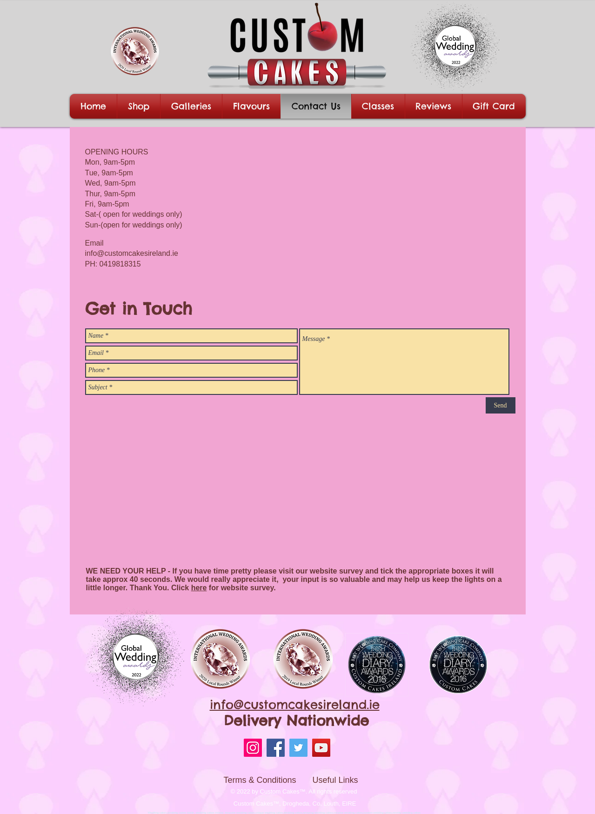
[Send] (500, 405)
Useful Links (335, 780)
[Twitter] (298, 748)
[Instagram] (253, 748)
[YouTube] (321, 748)
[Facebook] (276, 748)
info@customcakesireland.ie (131, 253)
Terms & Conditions (260, 780)
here (199, 588)
